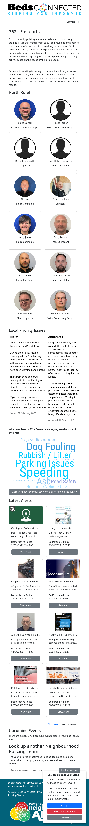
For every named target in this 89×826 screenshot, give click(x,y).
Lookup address (69, 770)
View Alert (25, 552)
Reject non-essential (65, 811)
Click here (53, 724)
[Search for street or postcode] (34, 770)
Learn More (65, 817)
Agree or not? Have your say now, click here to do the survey (44, 491)
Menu (73, 21)
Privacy (41, 791)
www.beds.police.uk (28, 786)
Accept (64, 805)
